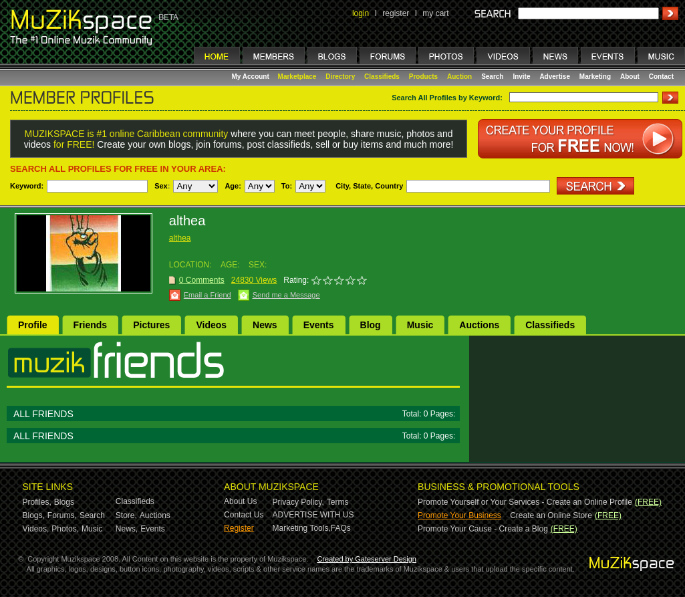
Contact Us (243, 514)
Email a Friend (207, 295)
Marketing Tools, (302, 528)
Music (420, 325)
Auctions (479, 325)
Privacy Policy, (298, 502)
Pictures (151, 325)
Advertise (554, 76)
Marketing (595, 76)
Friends (91, 325)
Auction (459, 76)
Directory (340, 76)
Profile (32, 325)
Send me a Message (286, 295)
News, (127, 528)
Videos (211, 325)
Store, (126, 515)
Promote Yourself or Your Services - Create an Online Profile (525, 502)
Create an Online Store (551, 515)
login (360, 13)
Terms (338, 502)
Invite (521, 76)
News (265, 325)
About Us (240, 501)
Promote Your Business (459, 515)
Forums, (62, 515)
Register (239, 528)
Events (318, 325)
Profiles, (37, 502)
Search (492, 76)
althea (180, 238)
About (630, 76)
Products (423, 76)
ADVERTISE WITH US (313, 514)
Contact (661, 76)
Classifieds (382, 76)
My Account (251, 76)
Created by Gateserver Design (366, 559)
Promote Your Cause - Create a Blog (483, 528)
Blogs (64, 502)
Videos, (36, 528)
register (395, 13)
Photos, (65, 528)
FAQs (341, 528)
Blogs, (34, 515)
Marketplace (297, 76)
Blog (370, 325)
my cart (435, 13)
